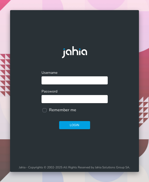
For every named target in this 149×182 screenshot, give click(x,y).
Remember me (62, 110)
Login (74, 125)
